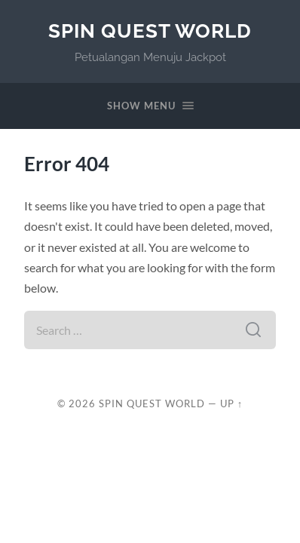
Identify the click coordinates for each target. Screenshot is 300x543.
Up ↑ (231, 403)
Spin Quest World (150, 30)
